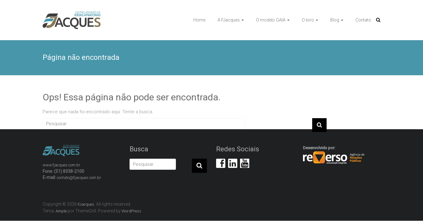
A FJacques (229, 19)
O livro (308, 19)
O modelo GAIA (270, 19)
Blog (334, 19)
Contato (363, 19)
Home (199, 19)
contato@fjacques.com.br (79, 177)
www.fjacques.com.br (61, 165)
